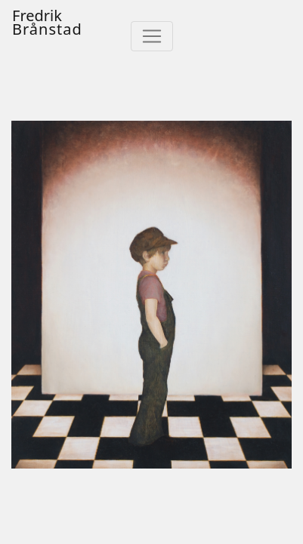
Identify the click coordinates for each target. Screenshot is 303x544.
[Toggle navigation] (152, 36)
